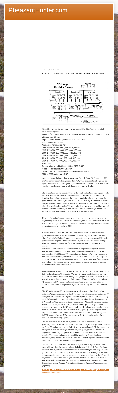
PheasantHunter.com (37, 10)
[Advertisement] (23, 43)
